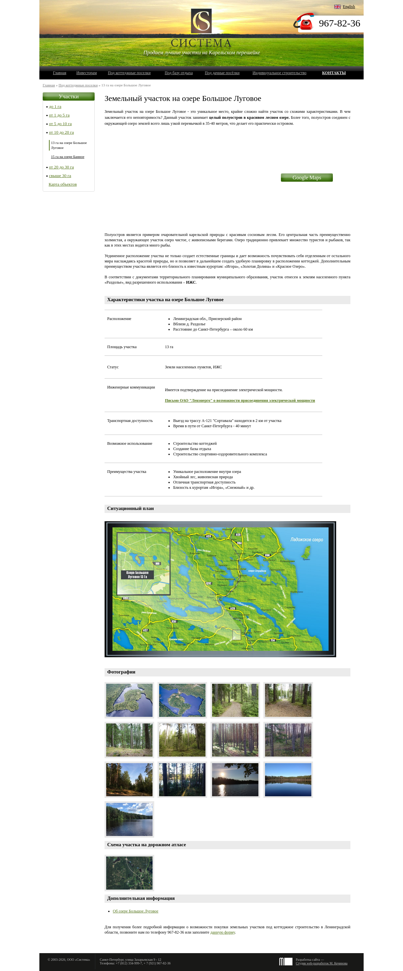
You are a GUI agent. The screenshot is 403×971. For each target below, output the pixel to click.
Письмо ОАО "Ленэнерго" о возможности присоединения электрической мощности (240, 400)
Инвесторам (86, 72)
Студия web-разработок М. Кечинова (321, 963)
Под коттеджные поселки (129, 72)
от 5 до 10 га (60, 123)
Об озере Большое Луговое (135, 911)
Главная (59, 72)
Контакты (334, 72)
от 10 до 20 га (61, 132)
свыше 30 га (60, 175)
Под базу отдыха (179, 72)
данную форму (222, 932)
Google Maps (306, 177)
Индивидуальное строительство (279, 72)
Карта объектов (63, 184)
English (349, 6)
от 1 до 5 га (59, 115)
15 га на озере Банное (67, 157)
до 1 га (55, 106)
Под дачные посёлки (222, 72)
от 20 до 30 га (61, 166)
